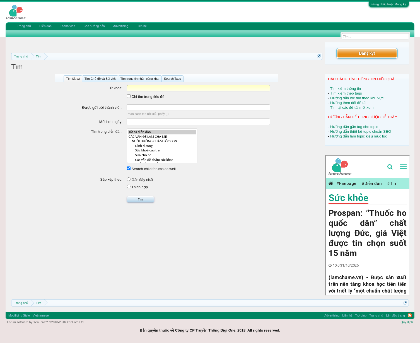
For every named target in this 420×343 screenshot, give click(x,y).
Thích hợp (137, 187)
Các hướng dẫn (94, 26)
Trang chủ (24, 26)
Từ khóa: (115, 88)
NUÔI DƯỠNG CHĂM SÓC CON (162, 141)
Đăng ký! (367, 53)
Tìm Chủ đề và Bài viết (100, 78)
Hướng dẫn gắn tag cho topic (354, 127)
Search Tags (172, 78)
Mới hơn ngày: (110, 122)
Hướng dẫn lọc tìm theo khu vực (356, 98)
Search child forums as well (151, 169)
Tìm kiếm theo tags (346, 93)
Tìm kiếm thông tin (345, 88)
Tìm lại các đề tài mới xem (352, 107)
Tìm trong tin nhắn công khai (139, 78)
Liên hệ (142, 26)
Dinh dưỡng (162, 146)
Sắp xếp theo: (111, 179)
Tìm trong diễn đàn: (107, 131)
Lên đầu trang (395, 315)
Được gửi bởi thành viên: (102, 107)
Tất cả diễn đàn (162, 132)
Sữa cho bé (162, 155)
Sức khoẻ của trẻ (162, 150)
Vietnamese (41, 315)
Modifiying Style (19, 315)
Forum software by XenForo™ (46, 322)
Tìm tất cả (73, 78)
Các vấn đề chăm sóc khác (162, 160)
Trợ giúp (360, 315)
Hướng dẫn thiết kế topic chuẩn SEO (360, 131)
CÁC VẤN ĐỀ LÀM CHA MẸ (162, 136)
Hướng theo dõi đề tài (348, 103)
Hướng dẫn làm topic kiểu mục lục (358, 136)
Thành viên (67, 26)
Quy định (406, 322)
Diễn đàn (45, 26)
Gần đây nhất (140, 180)
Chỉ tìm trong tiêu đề (145, 97)
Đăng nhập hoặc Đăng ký (388, 4)
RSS (410, 315)
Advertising (120, 26)
